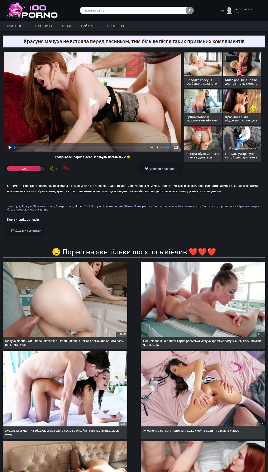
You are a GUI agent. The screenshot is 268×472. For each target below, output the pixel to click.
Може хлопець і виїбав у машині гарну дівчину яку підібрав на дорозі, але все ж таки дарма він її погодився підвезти (81, 409)
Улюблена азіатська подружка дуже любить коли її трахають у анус (185, 301)
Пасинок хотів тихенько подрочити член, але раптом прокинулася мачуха (183, 354)
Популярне (116, 26)
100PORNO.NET (40, 445)
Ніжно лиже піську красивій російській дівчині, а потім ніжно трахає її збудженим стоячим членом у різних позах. (239, 303)
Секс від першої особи (167, 206)
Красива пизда (248, 206)
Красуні (27, 206)
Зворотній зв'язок (243, 449)
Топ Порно (43, 26)
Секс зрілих (209, 206)
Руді (17, 206)
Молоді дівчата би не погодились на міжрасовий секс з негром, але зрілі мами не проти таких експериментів (238, 356)
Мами (129, 206)
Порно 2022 (82, 206)
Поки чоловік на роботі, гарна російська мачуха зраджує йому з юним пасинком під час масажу (81, 301)
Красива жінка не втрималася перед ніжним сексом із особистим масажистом (79, 354)
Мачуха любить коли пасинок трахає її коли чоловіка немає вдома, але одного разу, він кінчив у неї (26, 303)
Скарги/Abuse (240, 445)
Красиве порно (44, 206)
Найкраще (89, 26)
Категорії (16, 26)
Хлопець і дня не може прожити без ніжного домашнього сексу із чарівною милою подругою (28, 407)
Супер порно (64, 206)
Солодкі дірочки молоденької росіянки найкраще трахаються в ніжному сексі (186, 407)
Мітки (66, 26)
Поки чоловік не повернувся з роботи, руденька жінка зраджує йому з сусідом (26, 354)
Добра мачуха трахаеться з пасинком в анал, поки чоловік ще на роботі (132, 354)
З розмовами (227, 206)
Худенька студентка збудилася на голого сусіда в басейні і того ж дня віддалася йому (133, 301)
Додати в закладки (160, 169)
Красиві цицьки (39, 209)
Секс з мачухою (17, 209)
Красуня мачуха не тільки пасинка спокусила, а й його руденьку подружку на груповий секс (130, 409)
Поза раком (142, 206)
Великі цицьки (114, 206)
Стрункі (97, 206)
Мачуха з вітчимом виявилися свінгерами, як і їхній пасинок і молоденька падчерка (237, 407)
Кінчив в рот (192, 206)
